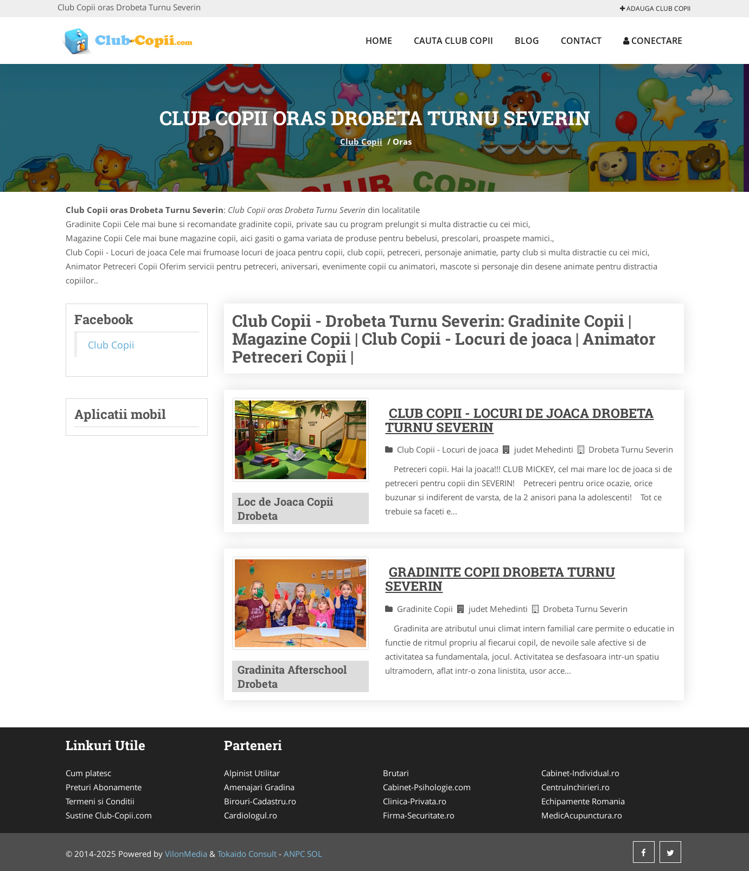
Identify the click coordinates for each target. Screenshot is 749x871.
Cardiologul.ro (250, 815)
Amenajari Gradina (259, 787)
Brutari (396, 772)
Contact (581, 41)
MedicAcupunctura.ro (581, 815)
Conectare (652, 41)
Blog (527, 41)
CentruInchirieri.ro (575, 787)
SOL (314, 853)
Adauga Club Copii (655, 8)
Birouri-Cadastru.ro (260, 801)
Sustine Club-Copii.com (109, 815)
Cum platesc (88, 772)
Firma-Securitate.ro (418, 815)
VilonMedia (186, 853)
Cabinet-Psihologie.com (427, 787)
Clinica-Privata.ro (414, 801)
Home (379, 41)
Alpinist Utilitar (252, 772)
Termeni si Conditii (100, 801)
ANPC (294, 853)
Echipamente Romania (583, 801)
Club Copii (361, 141)
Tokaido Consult (247, 853)
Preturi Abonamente (104, 787)
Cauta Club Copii (453, 41)
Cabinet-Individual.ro (580, 772)
